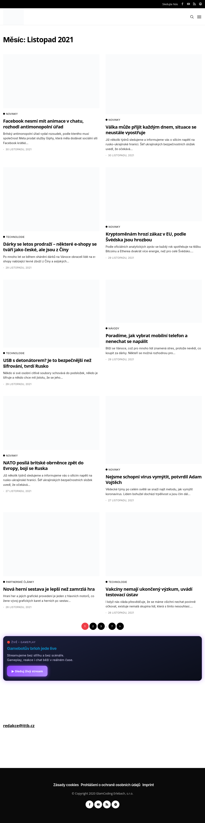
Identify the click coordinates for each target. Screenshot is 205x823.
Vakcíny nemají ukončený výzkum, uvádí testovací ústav (149, 592)
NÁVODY (112, 329)
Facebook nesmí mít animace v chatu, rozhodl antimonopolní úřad (43, 123)
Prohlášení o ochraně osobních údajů (110, 785)
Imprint (148, 785)
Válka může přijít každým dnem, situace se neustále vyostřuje (151, 129)
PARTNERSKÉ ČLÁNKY (18, 582)
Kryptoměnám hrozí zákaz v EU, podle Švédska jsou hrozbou (146, 236)
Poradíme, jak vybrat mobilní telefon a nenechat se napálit (146, 338)
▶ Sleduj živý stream (27, 671)
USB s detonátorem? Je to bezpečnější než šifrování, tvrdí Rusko (47, 363)
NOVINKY (10, 114)
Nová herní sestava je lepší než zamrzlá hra (49, 589)
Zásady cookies (66, 785)
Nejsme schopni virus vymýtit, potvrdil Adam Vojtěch (153, 479)
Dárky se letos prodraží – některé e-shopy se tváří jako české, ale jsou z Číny (50, 246)
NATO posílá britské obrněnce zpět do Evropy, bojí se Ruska (43, 465)
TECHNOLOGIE (14, 237)
